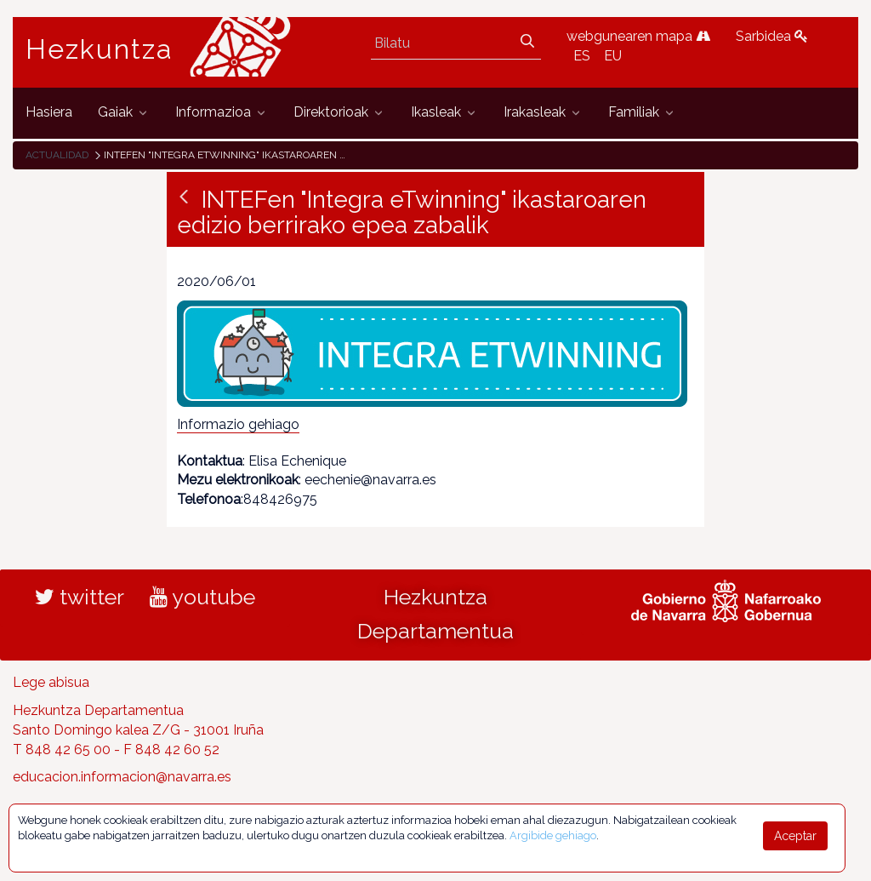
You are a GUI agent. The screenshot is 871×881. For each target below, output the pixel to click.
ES (581, 56)
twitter (79, 596)
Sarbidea (772, 36)
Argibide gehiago (553, 835)
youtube (202, 596)
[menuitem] (49, 113)
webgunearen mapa (638, 36)
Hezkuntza (100, 49)
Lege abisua (51, 682)
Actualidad (57, 155)
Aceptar (795, 836)
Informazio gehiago (238, 424)
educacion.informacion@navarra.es (122, 777)
